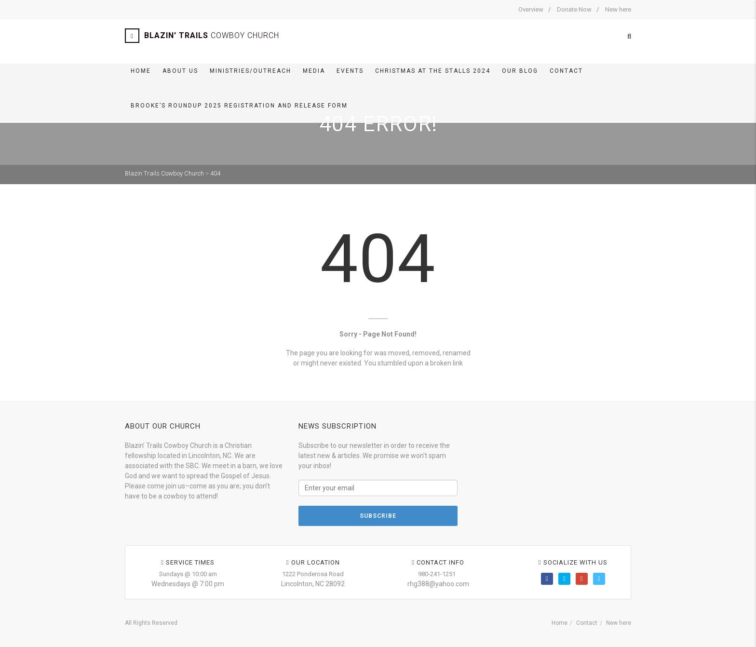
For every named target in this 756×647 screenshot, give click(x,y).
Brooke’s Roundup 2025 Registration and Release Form (239, 105)
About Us (180, 70)
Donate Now (574, 9)
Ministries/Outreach (250, 70)
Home (141, 70)
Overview (530, 9)
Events (350, 70)
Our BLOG (520, 70)
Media (314, 70)
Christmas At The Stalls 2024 (432, 70)
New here (618, 9)
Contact (566, 70)
